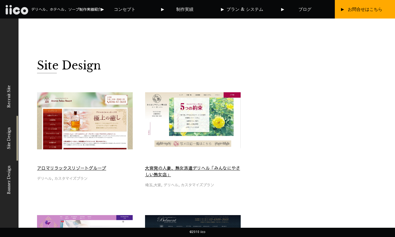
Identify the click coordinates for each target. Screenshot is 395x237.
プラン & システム (245, 9)
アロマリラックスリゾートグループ (71, 168)
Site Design (8, 138)
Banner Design (8, 180)
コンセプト (124, 9)
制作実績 (184, 9)
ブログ (304, 9)
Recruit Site (8, 96)
